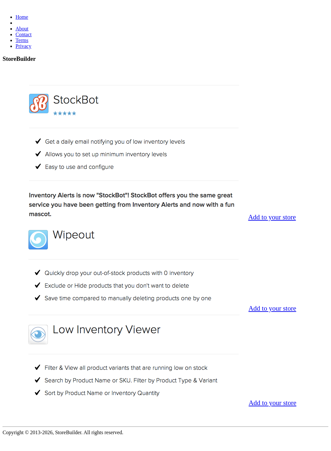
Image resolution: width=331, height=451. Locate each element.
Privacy (23, 46)
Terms (22, 40)
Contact (24, 34)
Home (22, 17)
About (22, 28)
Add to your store (272, 217)
